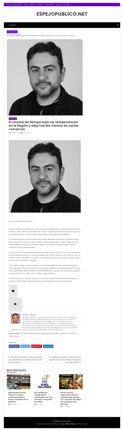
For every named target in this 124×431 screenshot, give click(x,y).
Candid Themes (82, 424)
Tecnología (66, 4)
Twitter (25, 346)
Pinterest (37, 346)
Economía (40, 4)
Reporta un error (15, 307)
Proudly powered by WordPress (47, 424)
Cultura (26, 4)
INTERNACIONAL (49, 4)
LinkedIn (48, 346)
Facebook (14, 346)
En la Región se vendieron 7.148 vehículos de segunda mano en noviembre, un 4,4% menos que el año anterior (65, 359)
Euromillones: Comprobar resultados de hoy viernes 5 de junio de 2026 (43, 397)
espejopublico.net (62, 14)
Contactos (12, 25)
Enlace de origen (14, 333)
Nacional (58, 4)
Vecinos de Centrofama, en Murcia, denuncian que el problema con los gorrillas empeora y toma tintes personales (25, 359)
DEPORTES (33, 4)
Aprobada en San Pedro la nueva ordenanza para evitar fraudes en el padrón (18, 397)
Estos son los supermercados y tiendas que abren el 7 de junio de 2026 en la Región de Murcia (71, 398)
